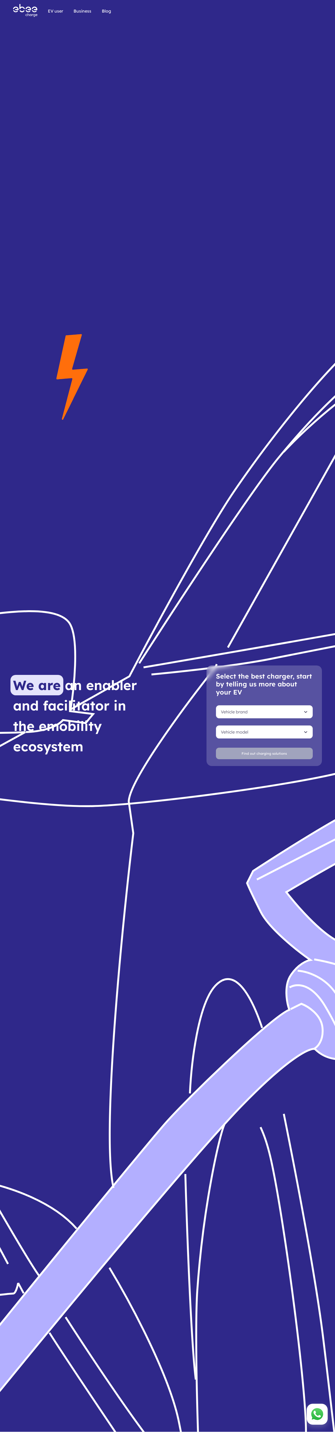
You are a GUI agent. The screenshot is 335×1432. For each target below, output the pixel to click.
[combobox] (220, 711)
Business (82, 11)
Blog (106, 11)
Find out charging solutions (264, 753)
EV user (55, 11)
